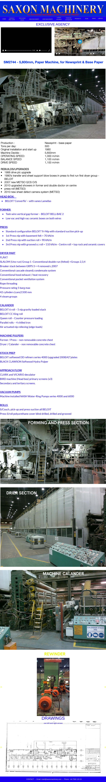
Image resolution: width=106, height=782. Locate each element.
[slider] (18, 50)
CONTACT (12, 18)
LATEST (59, 17)
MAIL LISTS (12, 19)
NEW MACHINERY (34, 19)
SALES (22, 20)
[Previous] (1, 687)
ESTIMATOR (68, 20)
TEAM (86, 18)
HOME (4, 19)
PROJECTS (78, 18)
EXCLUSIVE (22, 18)
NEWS (94, 18)
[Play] (56, 53)
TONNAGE (69, 18)
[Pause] (3, 50)
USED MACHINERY (47, 19)
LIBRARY (100, 18)
